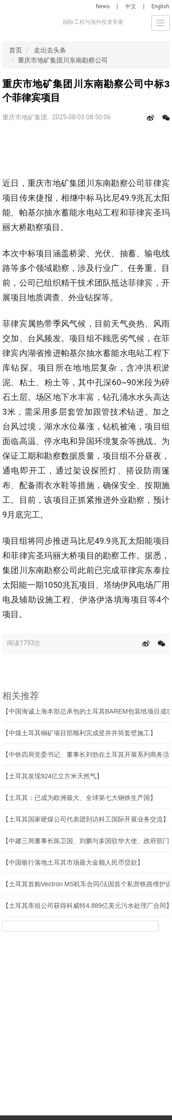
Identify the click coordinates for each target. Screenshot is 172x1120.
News (103, 6)
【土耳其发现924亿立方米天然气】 (52, 776)
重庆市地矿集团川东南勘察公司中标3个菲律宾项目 (90, 60)
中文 (130, 6)
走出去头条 (50, 50)
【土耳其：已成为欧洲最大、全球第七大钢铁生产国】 (79, 797)
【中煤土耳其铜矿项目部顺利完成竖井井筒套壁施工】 (79, 733)
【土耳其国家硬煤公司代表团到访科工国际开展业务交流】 (85, 819)
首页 (15, 50)
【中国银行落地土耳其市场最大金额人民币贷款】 (73, 862)
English (160, 6)
